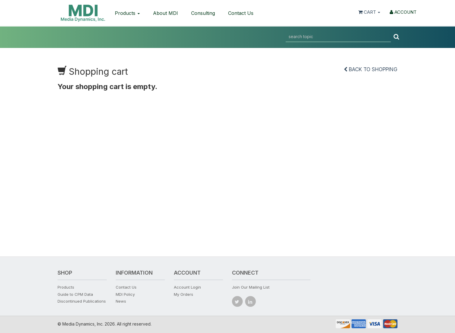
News (121, 301)
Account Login (187, 287)
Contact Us (240, 13)
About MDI (165, 13)
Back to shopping (370, 69)
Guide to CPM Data (75, 294)
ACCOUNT (403, 12)
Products (127, 13)
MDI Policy (125, 294)
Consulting (203, 13)
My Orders (183, 294)
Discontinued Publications (82, 301)
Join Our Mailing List (251, 287)
